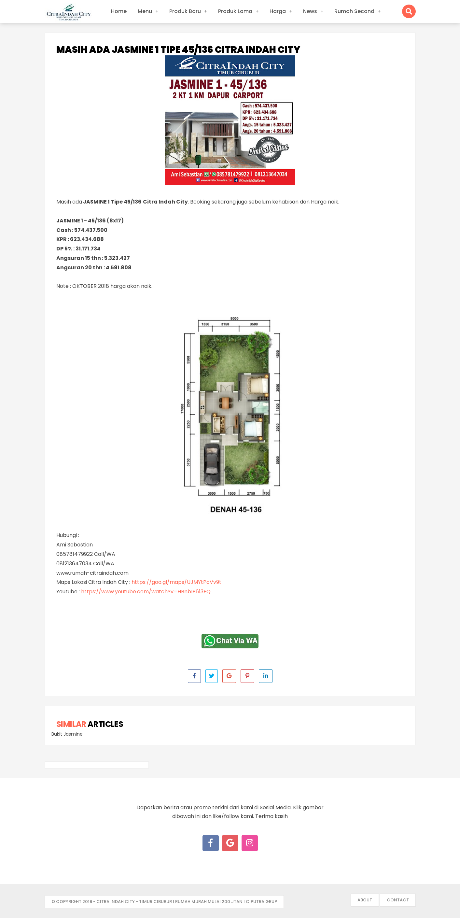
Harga (278, 11)
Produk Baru (185, 11)
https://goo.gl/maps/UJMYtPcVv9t (176, 582)
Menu (145, 11)
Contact (398, 900)
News (310, 11)
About (364, 900)
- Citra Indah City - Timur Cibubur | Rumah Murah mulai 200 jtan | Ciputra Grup (185, 901)
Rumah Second (354, 11)
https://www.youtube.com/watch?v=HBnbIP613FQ (146, 591)
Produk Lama (235, 11)
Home (119, 11)
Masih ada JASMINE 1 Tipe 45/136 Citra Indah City (178, 49)
